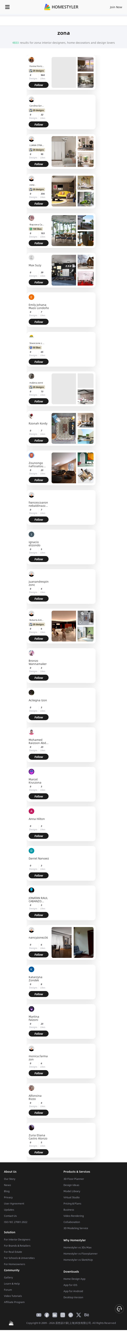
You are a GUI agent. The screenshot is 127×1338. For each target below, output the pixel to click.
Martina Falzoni (34, 1018)
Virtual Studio (72, 1197)
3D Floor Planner (74, 1179)
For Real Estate (13, 1252)
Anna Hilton (37, 819)
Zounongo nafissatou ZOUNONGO (36, 464)
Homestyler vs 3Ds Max (78, 1247)
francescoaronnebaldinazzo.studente (38, 504)
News (7, 1185)
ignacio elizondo (34, 543)
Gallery (8, 1277)
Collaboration (72, 1222)
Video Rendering (74, 1216)
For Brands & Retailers (17, 1246)
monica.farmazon (38, 1057)
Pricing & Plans (72, 1203)
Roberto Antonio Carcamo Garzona (37, 619)
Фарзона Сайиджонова (37, 224)
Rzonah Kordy (38, 423)
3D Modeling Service (76, 1228)
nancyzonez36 (38, 938)
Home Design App (74, 1279)
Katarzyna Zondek (35, 978)
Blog (7, 1191)
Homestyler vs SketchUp (78, 1260)
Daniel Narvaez (39, 858)
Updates (9, 1210)
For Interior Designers (17, 1239)
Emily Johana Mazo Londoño (39, 306)
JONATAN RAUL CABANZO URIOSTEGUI (38, 899)
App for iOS (70, 1285)
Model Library (72, 1191)
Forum (8, 1290)
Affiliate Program (14, 1302)
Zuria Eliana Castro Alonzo (38, 1137)
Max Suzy (35, 265)
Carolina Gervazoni (37, 105)
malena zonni (36, 382)
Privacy (8, 1197)
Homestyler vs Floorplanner (81, 1254)
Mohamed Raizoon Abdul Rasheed (39, 741)
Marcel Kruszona (35, 781)
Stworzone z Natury (37, 343)
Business (69, 1210)
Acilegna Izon (38, 700)
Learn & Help (12, 1284)
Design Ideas (71, 1185)
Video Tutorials (13, 1296)
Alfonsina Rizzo (35, 1097)
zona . (32, 184)
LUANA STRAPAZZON (37, 145)
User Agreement (14, 1203)
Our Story (9, 1179)
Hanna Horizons (37, 66)
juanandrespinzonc (39, 583)
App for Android (73, 1291)
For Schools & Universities (19, 1258)
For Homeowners (14, 1264)
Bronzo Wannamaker (38, 662)
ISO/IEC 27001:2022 (15, 1222)
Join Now (116, 7)
